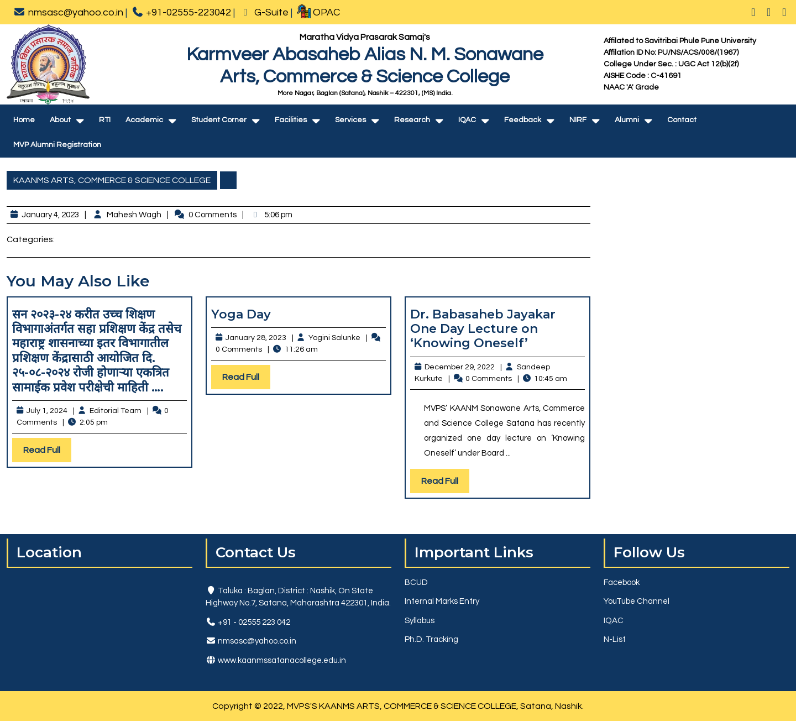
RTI (105, 120)
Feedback (522, 120)
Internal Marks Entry (442, 601)
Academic (144, 120)
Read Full (47, 452)
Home (24, 120)
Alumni (627, 120)
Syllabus (419, 620)
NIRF (577, 120)
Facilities (291, 120)
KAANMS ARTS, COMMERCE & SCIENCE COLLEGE (112, 180)
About (60, 120)
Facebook (622, 582)
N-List (615, 639)
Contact (681, 120)
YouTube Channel (636, 601)
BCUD (416, 582)
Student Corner (219, 120)
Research (412, 120)
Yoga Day (241, 314)
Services (350, 120)
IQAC (467, 120)
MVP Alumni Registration (57, 145)
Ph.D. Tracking (431, 639)
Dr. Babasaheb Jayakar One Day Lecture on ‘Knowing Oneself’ (483, 329)
